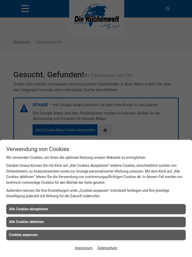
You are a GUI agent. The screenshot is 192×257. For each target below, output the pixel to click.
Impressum (83, 248)
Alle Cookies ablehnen (26, 222)
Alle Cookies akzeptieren (28, 209)
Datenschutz (107, 248)
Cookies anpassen (23, 235)
